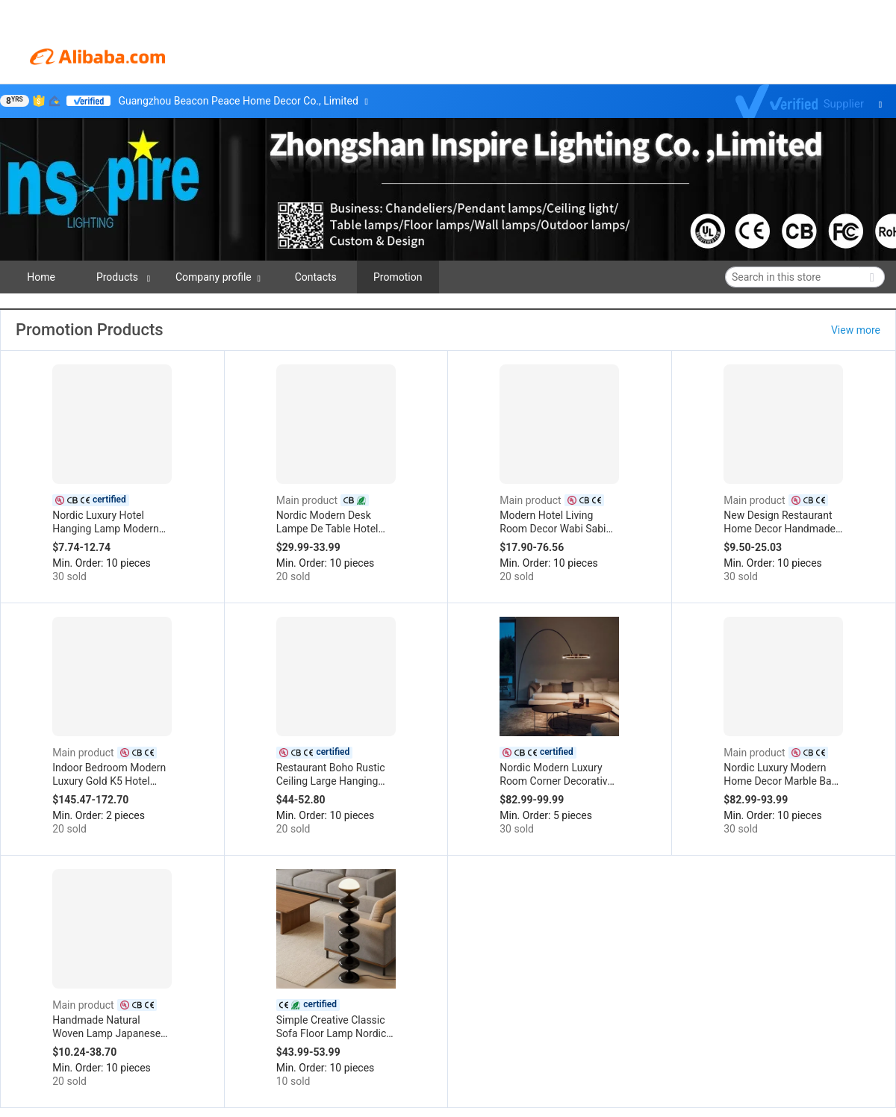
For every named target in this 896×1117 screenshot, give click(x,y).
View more (855, 330)
